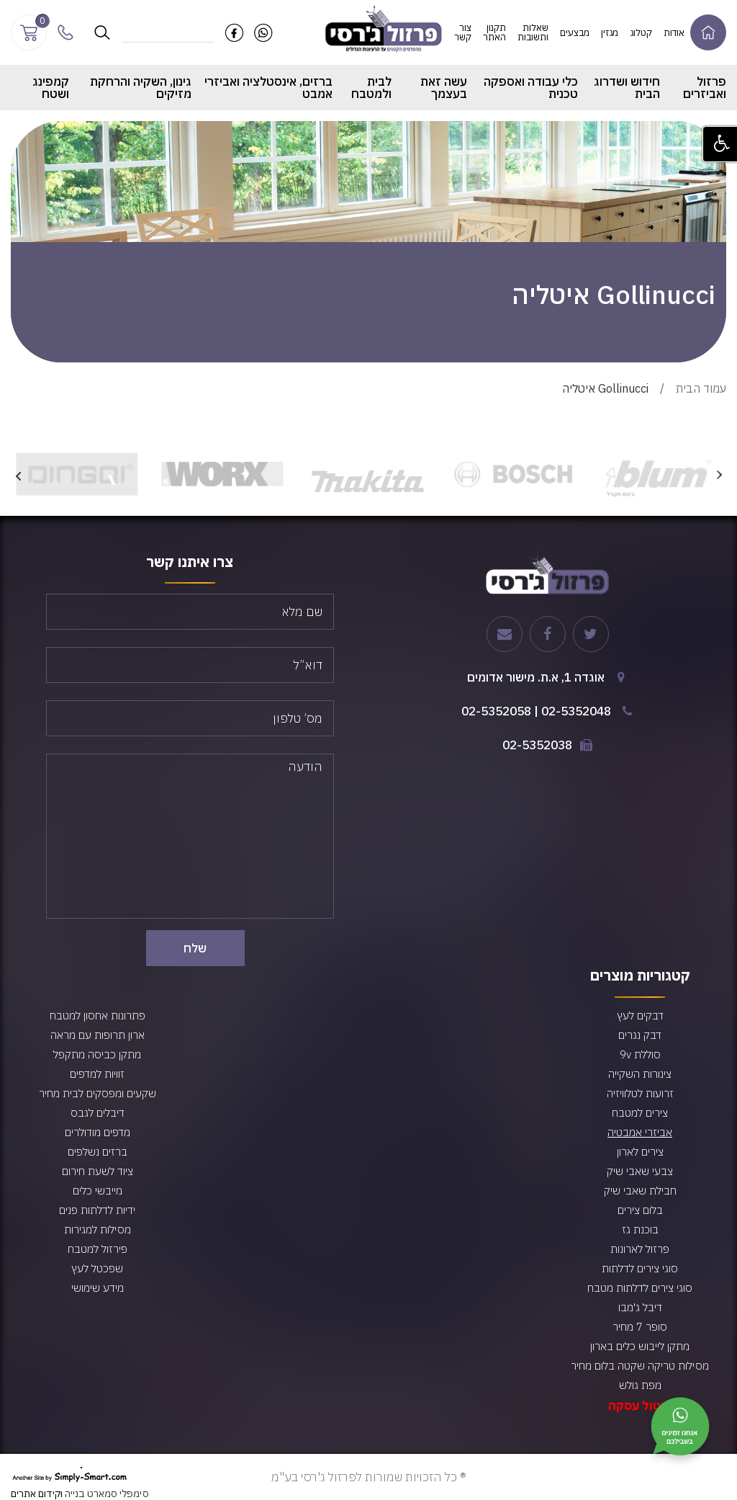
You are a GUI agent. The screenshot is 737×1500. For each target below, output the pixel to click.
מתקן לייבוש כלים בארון (639, 1346)
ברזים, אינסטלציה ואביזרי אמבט (268, 87)
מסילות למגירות (97, 1229)
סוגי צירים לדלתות (640, 1268)
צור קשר (462, 32)
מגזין (609, 33)
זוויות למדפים (97, 1074)
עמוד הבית (701, 388)
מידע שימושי (97, 1288)
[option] (658, 474)
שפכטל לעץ (97, 1268)
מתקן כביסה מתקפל (97, 1054)
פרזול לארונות (639, 1249)
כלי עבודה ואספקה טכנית (531, 87)
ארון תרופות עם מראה (97, 1035)
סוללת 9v (640, 1054)
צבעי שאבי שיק (640, 1171)
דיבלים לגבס (98, 1113)
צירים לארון (640, 1152)
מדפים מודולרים (97, 1132)
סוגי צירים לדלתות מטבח (639, 1288)
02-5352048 (576, 711)
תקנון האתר (494, 32)
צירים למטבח (640, 1113)
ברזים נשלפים (97, 1152)
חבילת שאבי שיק (640, 1190)
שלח (195, 948)
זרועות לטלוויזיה (640, 1093)
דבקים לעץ (640, 1015)
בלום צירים (640, 1210)
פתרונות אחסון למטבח (97, 1015)
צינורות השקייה (640, 1074)
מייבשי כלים (97, 1190)
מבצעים (574, 33)
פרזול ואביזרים (704, 87)
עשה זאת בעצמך (443, 87)
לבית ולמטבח (371, 87)
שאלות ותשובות (532, 32)
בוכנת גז (640, 1229)
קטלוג (641, 33)
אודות (674, 33)
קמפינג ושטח (50, 87)
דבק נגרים (639, 1035)
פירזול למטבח (97, 1249)
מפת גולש (640, 1385)
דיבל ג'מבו (640, 1307)
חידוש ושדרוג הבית (627, 87)
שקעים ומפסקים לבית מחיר (97, 1093)
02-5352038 (537, 745)
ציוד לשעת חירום (97, 1171)
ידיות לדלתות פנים (97, 1210)
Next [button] (18, 474)
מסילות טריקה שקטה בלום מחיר (640, 1365)
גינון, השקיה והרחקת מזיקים (140, 87)
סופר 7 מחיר (639, 1327)
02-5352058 (496, 711)
